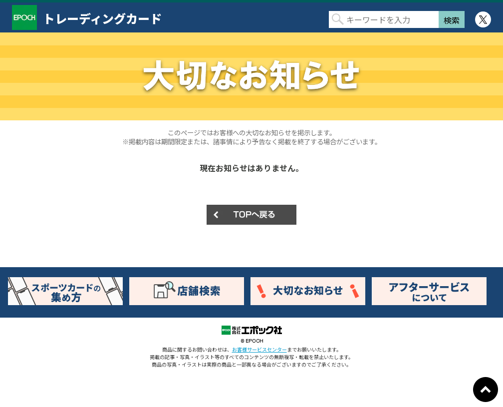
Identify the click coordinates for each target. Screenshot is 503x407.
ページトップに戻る (485, 389)
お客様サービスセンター (259, 349)
